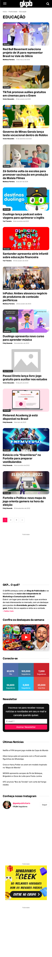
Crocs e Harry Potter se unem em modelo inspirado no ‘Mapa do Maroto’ (25, 766)
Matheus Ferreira (9, 60)
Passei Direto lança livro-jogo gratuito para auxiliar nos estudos (25, 377)
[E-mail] (26, 721)
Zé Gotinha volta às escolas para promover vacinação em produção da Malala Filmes (25, 174)
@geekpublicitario (21, 803)
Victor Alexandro (8, 99)
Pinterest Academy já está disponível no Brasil (20, 417)
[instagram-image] (10, 818)
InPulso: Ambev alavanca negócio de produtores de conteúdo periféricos (25, 296)
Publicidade (13, 12)
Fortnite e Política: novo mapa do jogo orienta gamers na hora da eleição (24, 501)
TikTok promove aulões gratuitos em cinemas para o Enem (24, 93)
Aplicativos (7, 331)
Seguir (44, 805)
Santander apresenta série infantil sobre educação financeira (25, 255)
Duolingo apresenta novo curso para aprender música (23, 338)
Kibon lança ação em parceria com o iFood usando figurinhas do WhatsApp (24, 757)
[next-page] (22, 520)
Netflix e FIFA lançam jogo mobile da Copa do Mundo (25, 750)
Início (5, 12)
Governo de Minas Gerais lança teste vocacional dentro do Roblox (25, 133)
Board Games (8, 371)
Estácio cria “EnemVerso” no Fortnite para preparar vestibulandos (22, 458)
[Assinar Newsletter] (26, 727)
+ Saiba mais (8, 611)
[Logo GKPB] (26, 3)
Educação (7, 44)
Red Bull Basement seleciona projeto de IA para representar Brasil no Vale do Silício (23, 52)
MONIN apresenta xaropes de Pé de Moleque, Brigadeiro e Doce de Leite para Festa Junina (23, 774)
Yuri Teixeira (7, 221)
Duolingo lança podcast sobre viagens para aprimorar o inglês (23, 216)
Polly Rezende (7, 343)
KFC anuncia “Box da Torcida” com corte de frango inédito (24, 783)
